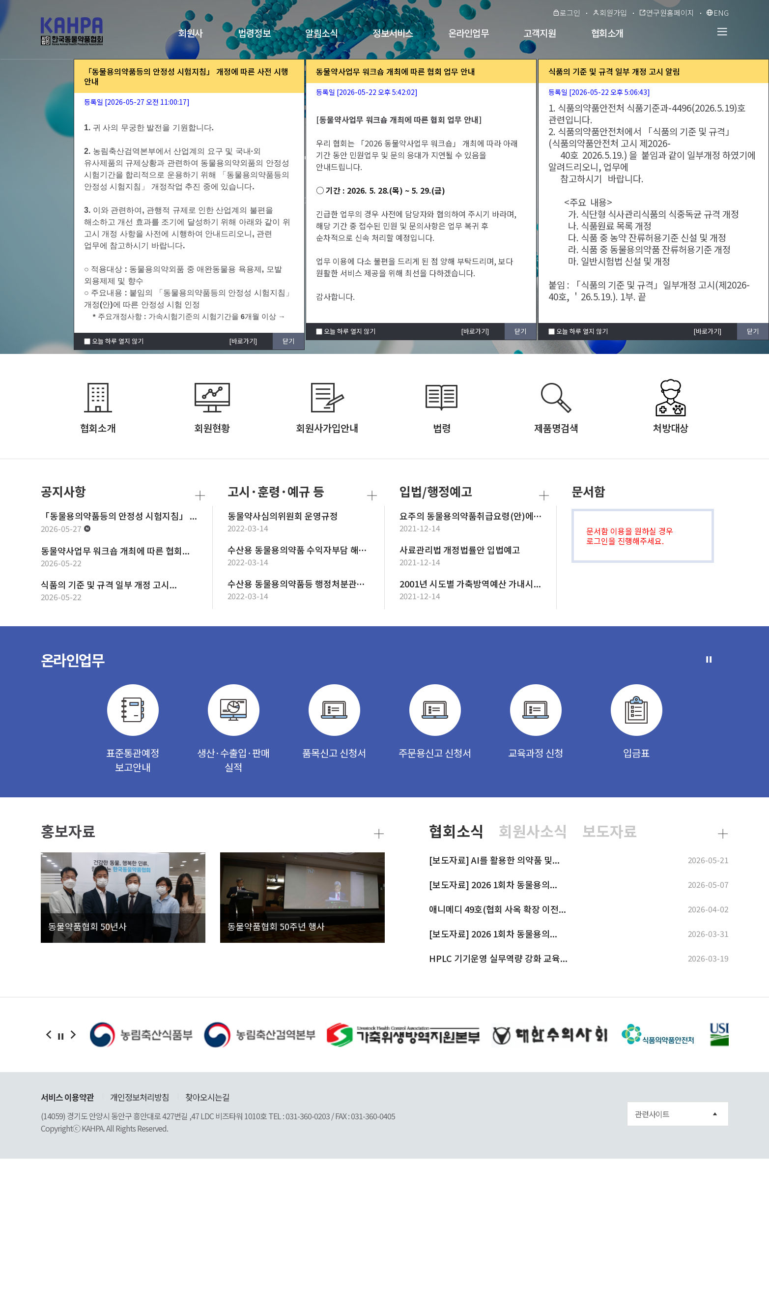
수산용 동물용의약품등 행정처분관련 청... (305, 583)
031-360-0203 (307, 1116)
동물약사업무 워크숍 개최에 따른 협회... (115, 550)
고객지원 (539, 32)
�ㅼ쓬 (73, 1035)
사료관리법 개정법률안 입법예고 (459, 549)
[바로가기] (243, 341)
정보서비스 (392, 32)
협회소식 (456, 831)
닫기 (288, 341)
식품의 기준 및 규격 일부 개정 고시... (109, 584)
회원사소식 (533, 831)
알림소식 (321, 32)
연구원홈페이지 (666, 12)
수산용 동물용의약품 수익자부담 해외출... (305, 549)
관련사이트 (676, 1114)
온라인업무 (468, 32)
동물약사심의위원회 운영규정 (283, 515)
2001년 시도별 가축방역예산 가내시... (470, 583)
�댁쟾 (49, 1035)
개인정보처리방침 (139, 1097)
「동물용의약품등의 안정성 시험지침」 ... (119, 515)
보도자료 (609, 831)
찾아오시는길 (207, 1097)
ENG (717, 12)
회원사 (190, 32)
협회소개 (607, 32)
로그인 (566, 12)
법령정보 (254, 32)
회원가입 (609, 12)
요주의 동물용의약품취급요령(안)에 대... (475, 515)
